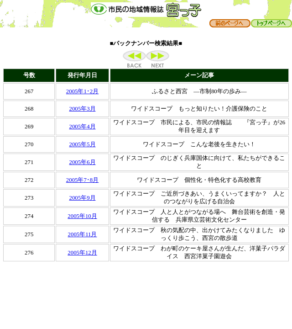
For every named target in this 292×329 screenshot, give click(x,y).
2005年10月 (82, 216)
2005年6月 (82, 162)
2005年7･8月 (82, 180)
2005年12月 (82, 252)
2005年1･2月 (82, 91)
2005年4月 (82, 126)
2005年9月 (82, 198)
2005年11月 (82, 234)
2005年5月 (82, 144)
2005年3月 (82, 109)
